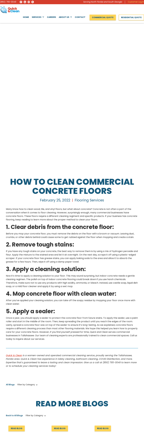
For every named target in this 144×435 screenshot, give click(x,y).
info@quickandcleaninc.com (20, 409)
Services (77, 407)
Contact (80, 17)
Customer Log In (136, 2)
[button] (38, 17)
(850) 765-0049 (8, 2)
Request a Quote (17, 354)
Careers (51, 17)
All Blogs (10, 241)
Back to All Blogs (14, 272)
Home (26, 17)
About (110, 402)
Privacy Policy (131, 427)
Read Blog (16, 285)
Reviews (77, 411)
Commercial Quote (102, 18)
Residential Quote (131, 18)
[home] (9, 9)
